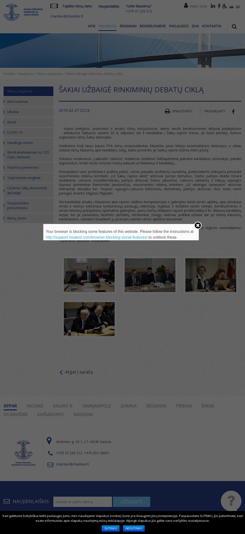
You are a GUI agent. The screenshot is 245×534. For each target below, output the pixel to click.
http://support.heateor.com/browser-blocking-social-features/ (96, 237)
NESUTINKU (134, 528)
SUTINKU (110, 528)
